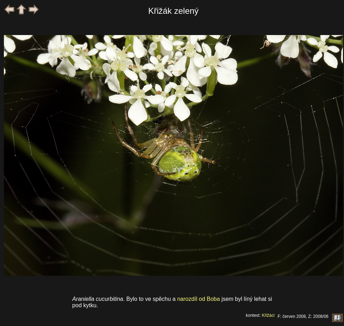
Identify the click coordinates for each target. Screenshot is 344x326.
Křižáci (268, 315)
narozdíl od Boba (198, 299)
